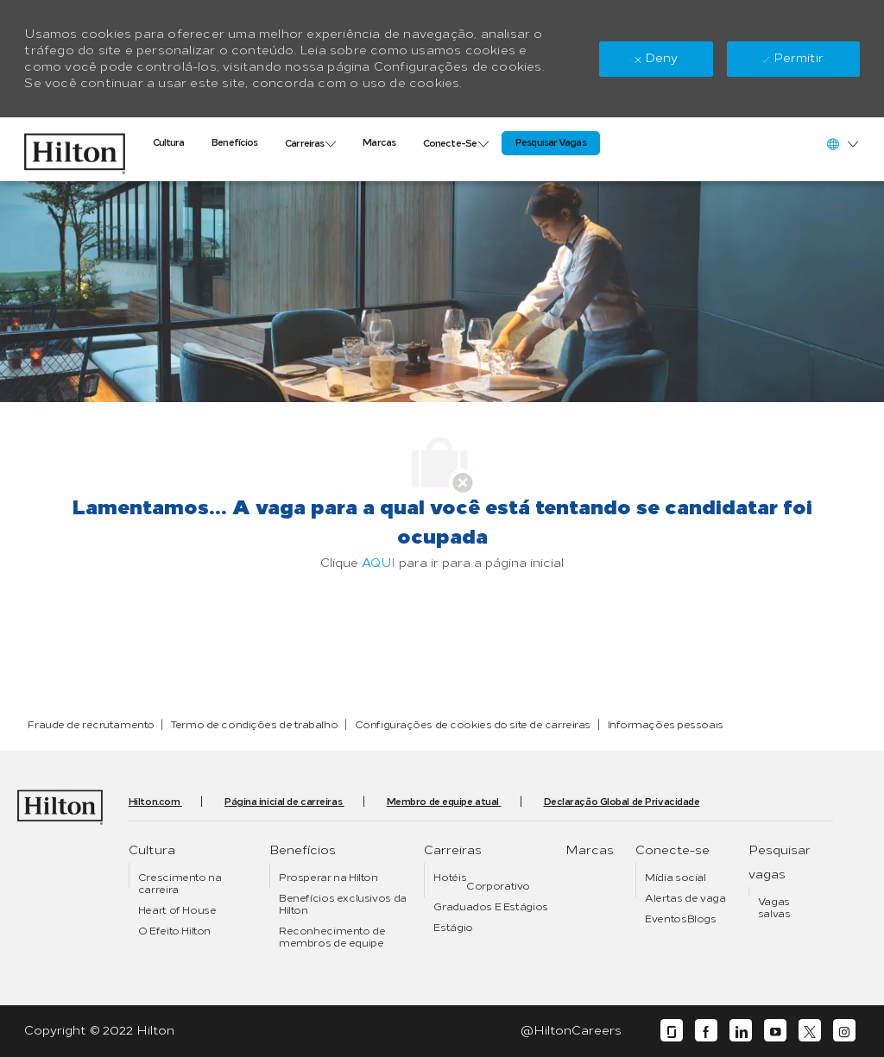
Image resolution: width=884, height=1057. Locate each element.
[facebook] (706, 1030)
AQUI (378, 563)
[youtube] (775, 1030)
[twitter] (810, 1030)
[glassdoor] (672, 1030)
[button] (842, 143)
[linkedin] (741, 1030)
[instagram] (844, 1030)
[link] (74, 149)
